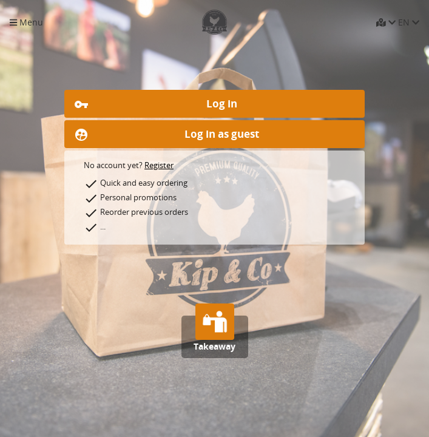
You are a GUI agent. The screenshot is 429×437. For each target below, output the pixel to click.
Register (159, 165)
